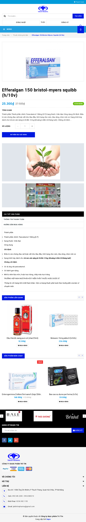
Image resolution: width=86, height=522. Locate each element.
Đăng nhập (21, 22)
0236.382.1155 (22, 501)
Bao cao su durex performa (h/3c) (63, 394)
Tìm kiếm (78, 16)
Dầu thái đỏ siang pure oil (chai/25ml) (22, 338)
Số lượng (6, 126)
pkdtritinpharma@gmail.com (24, 506)
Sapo (48, 519)
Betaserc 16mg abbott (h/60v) (63, 338)
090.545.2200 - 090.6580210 (23, 496)
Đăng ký (65, 22)
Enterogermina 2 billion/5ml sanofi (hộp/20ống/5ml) (24, 394)
